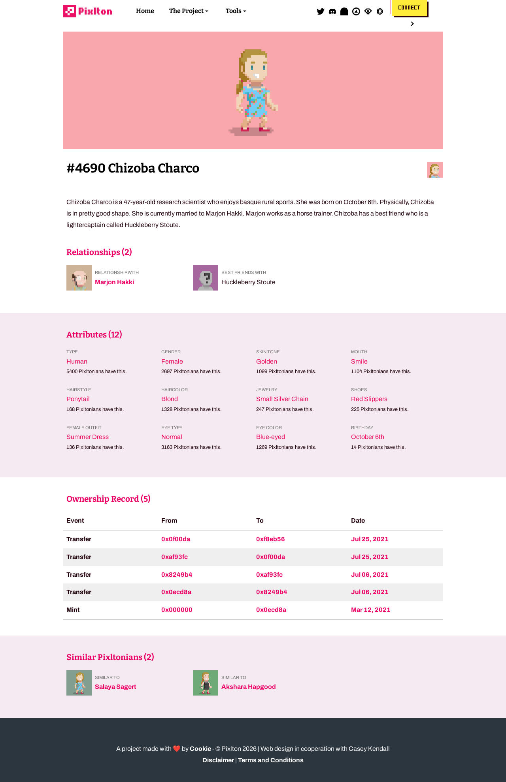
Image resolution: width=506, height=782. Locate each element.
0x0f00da (175, 539)
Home (145, 11)
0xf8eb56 (270, 539)
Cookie (200, 748)
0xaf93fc (174, 556)
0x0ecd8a (176, 592)
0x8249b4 (177, 574)
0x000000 (177, 609)
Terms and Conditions (271, 760)
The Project (186, 11)
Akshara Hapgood (248, 686)
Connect (409, 8)
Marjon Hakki (114, 282)
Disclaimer (218, 760)
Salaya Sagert (115, 686)
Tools (234, 11)
